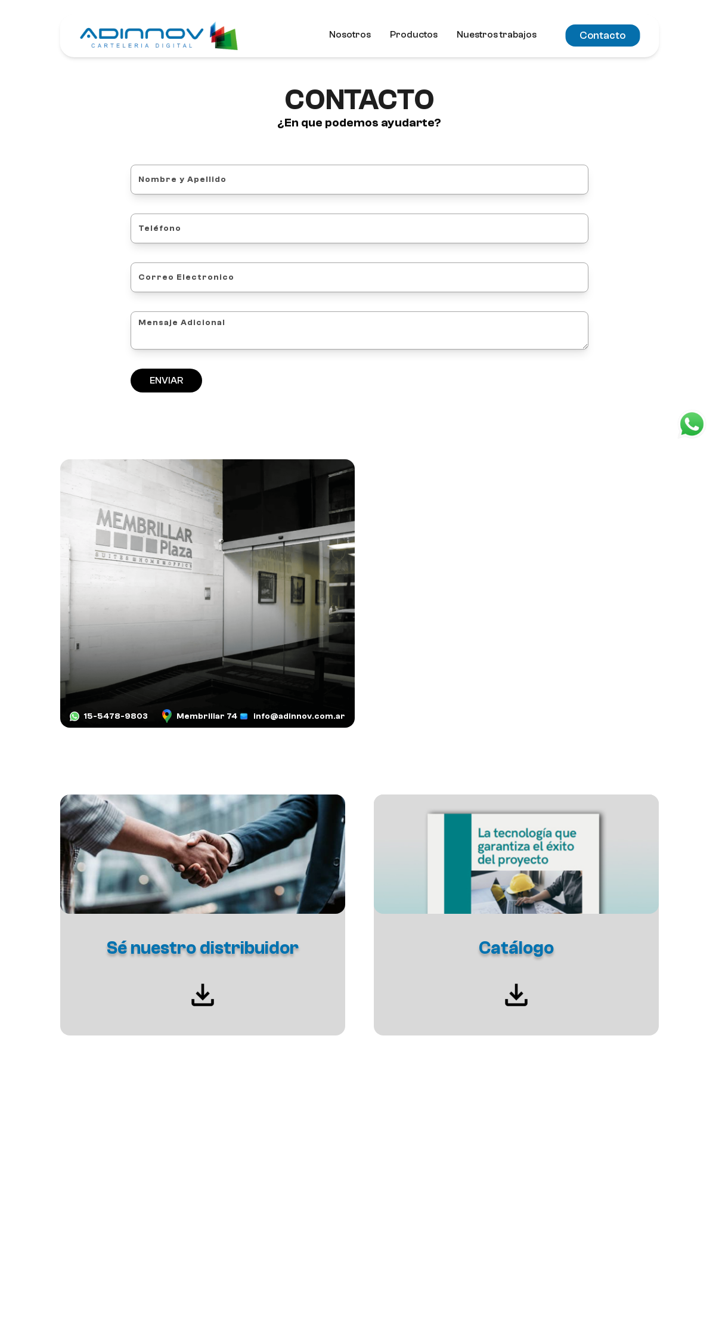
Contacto (602, 35)
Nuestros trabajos (497, 34)
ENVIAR (166, 380)
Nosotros (350, 34)
